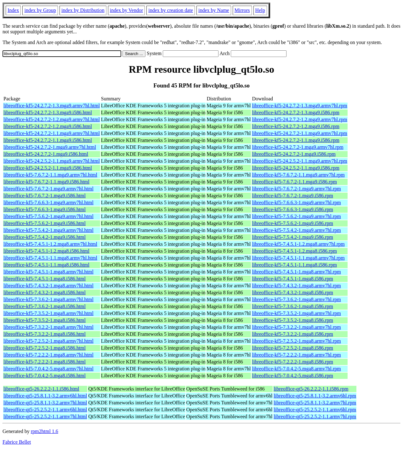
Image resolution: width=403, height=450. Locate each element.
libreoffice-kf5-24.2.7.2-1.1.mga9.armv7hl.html (51, 133)
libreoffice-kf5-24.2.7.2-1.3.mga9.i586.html (47, 112)
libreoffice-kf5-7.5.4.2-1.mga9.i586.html (44, 237)
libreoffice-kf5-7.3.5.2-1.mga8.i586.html (44, 320)
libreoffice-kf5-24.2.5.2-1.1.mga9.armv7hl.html (51, 161)
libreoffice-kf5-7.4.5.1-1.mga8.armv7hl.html (48, 271)
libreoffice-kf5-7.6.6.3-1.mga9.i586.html (44, 209)
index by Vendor (126, 10)
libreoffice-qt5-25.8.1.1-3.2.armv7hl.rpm (315, 402)
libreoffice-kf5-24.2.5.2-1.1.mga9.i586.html (47, 168)
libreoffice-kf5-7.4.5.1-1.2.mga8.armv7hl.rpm (298, 244)
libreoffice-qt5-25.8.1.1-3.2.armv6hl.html (45, 395)
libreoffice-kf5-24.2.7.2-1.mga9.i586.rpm (293, 154)
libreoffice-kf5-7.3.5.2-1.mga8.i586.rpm (292, 320)
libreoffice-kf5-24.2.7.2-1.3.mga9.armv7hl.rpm (299, 105)
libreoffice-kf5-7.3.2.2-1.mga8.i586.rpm (292, 334)
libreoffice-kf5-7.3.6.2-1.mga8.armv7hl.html (48, 299)
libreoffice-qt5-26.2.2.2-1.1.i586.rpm (311, 388)
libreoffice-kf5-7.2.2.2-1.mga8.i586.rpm (292, 361)
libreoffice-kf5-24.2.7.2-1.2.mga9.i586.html (47, 126)
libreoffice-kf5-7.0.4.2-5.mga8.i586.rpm (292, 375)
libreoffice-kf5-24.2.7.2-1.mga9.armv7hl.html (49, 147)
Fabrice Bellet (17, 442)
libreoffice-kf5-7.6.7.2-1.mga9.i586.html (44, 195)
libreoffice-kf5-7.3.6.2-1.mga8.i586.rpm (292, 306)
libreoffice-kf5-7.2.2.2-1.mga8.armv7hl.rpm (296, 354)
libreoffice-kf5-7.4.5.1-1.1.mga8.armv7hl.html (50, 258)
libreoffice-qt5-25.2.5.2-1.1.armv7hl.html (45, 416)
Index (13, 10)
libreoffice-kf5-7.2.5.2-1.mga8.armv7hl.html (48, 341)
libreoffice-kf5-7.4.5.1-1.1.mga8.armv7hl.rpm (298, 258)
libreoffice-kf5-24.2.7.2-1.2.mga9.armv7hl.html (51, 119)
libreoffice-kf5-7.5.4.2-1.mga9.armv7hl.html (48, 230)
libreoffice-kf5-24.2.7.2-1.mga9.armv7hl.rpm (297, 147)
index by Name (213, 10)
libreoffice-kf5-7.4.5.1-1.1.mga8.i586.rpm (294, 264)
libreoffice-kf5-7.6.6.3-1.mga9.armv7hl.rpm (296, 202)
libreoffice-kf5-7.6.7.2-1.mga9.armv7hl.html (48, 188)
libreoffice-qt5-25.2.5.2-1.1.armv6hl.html (45, 409)
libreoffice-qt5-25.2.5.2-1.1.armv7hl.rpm (315, 416)
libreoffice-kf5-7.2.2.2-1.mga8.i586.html (44, 361)
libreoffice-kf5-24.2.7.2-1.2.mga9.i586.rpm (295, 126)
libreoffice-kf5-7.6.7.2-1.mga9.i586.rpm (292, 195)
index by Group (40, 10)
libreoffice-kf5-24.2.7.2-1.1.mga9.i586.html (47, 140)
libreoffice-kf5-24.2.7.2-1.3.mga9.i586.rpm (295, 112)
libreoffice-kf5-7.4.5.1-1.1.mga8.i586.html (46, 264)
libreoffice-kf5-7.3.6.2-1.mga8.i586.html (44, 306)
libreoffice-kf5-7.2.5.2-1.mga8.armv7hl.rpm (296, 341)
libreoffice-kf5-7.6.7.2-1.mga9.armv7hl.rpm (296, 188)
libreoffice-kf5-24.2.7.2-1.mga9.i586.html (45, 154)
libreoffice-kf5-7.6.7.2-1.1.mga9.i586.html (46, 181)
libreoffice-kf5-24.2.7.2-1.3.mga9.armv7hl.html (51, 105)
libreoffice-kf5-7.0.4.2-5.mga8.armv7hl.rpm (296, 368)
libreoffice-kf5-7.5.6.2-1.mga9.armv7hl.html (48, 216)
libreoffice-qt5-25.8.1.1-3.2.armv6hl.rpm (315, 395)
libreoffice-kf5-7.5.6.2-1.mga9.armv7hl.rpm (296, 216)
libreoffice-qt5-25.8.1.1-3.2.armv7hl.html (45, 402)
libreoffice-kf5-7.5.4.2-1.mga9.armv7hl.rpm (296, 230)
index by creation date (170, 10)
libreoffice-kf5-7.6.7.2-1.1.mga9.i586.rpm (294, 181)
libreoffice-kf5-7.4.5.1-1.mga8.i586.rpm (292, 278)
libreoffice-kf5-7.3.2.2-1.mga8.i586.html (44, 334)
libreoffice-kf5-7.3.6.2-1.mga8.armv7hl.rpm (296, 299)
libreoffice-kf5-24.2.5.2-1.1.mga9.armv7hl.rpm (299, 161)
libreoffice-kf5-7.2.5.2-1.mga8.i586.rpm (292, 348)
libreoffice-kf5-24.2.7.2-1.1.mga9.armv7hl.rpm (299, 133)
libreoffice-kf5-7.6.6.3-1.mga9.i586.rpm (292, 209)
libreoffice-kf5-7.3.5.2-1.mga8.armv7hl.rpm (296, 313)
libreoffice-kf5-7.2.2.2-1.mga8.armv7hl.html (48, 354)
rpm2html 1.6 (44, 431)
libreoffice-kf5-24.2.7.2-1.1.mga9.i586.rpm (295, 140)
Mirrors (242, 10)
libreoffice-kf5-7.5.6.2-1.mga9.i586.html (44, 223)
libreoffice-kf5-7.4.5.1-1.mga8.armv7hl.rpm (296, 271)
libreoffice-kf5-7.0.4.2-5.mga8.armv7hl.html (48, 368)
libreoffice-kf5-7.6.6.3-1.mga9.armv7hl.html (48, 202)
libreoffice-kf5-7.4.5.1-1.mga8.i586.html (44, 278)
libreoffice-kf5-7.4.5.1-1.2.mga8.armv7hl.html (50, 244)
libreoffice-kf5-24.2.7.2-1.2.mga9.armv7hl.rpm (299, 119)
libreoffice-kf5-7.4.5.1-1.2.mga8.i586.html (46, 251)
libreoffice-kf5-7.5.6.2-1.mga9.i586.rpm (292, 223)
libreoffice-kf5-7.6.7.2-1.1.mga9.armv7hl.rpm (298, 174)
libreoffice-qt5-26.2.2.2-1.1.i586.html (41, 388)
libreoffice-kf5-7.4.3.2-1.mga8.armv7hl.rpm (296, 285)
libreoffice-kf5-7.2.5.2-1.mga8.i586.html (44, 348)
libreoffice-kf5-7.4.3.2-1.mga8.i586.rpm (292, 292)
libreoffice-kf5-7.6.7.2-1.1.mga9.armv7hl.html (50, 174)
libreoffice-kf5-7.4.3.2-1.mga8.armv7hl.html (48, 285)
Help (260, 10)
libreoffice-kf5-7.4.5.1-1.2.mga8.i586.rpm (294, 251)
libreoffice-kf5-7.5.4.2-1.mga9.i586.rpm (292, 237)
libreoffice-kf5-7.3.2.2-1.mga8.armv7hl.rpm (296, 327)
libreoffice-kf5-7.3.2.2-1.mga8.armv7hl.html (48, 327)
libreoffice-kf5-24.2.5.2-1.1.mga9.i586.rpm (295, 168)
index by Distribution (83, 10)
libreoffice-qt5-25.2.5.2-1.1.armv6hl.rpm (315, 409)
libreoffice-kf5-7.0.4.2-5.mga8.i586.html (44, 375)
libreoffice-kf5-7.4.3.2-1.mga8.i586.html (44, 292)
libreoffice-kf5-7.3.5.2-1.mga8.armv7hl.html (48, 313)
